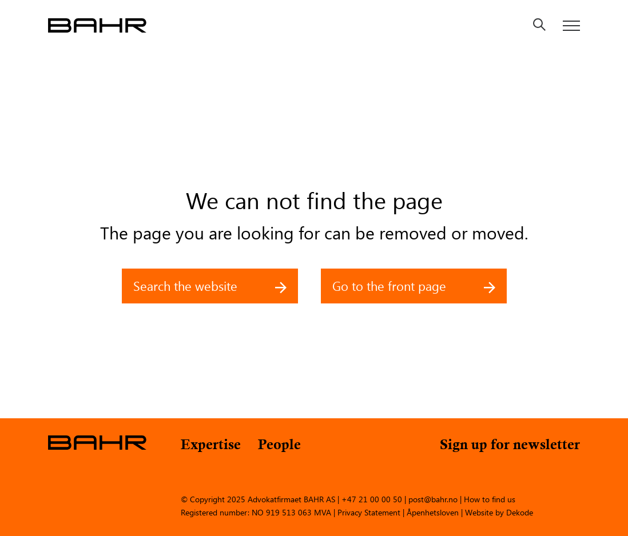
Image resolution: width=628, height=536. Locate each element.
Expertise (211, 446)
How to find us (489, 498)
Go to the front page (413, 285)
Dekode (519, 511)
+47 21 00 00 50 (371, 498)
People (279, 446)
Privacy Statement (368, 511)
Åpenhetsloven (433, 511)
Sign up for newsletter (510, 446)
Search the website (210, 285)
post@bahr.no (433, 498)
